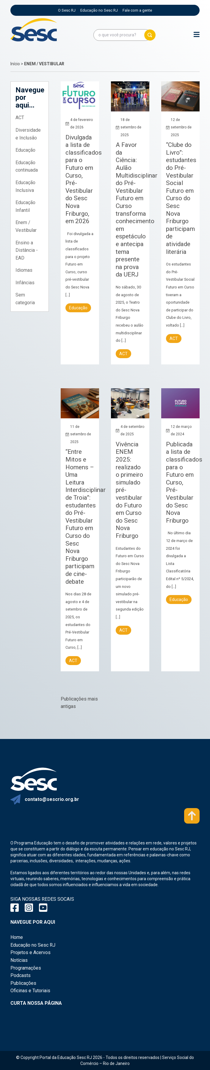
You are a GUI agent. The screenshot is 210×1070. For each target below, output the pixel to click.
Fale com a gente (137, 10)
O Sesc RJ (67, 10)
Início (15, 63)
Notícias (19, 960)
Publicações (23, 983)
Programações (25, 968)
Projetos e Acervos (30, 952)
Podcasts (20, 975)
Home (16, 937)
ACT (19, 117)
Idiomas (23, 270)
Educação (25, 150)
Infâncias (25, 282)
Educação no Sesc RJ (99, 10)
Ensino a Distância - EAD (26, 250)
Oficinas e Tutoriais (30, 990)
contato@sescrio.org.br (52, 799)
